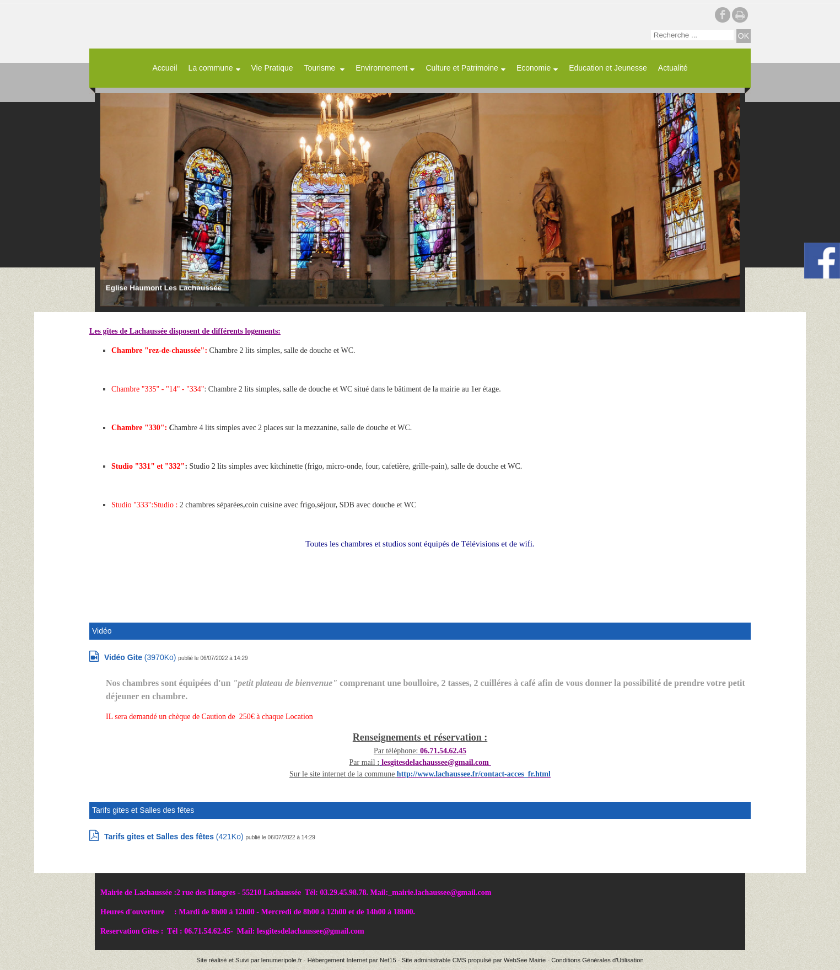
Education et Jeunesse (608, 67)
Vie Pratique (272, 67)
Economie (533, 67)
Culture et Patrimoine (462, 67)
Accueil (164, 67)
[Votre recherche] (692, 35)
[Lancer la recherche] (743, 36)
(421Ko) (175, 836)
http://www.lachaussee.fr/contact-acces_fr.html (474, 774)
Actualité (673, 67)
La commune (211, 67)
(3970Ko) (141, 657)
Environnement (381, 67)
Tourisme (321, 67)
